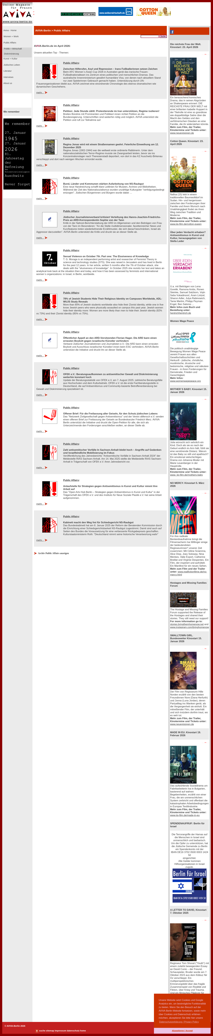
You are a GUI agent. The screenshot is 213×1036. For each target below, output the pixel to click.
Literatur (7, 71)
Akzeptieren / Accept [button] (182, 1030)
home (83, 1030)
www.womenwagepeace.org (185, 381)
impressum (60, 1030)
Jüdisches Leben (11, 65)
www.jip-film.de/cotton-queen (185, 224)
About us (7, 83)
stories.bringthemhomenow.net (187, 624)
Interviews (8, 77)
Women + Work (11, 36)
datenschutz (73, 1030)
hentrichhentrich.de (180, 313)
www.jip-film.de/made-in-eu (185, 815)
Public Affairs (9, 42)
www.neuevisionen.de (182, 133)
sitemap (50, 1030)
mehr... (40, 92)
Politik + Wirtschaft (12, 49)
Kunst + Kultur (10, 58)
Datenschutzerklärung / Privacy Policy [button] (179, 1022)
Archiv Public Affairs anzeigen (53, 553)
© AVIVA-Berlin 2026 (15, 1026)
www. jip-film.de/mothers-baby (186, 475)
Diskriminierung (11, 54)
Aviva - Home (10, 30)
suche (42, 1030)
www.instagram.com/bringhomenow (189, 627)
